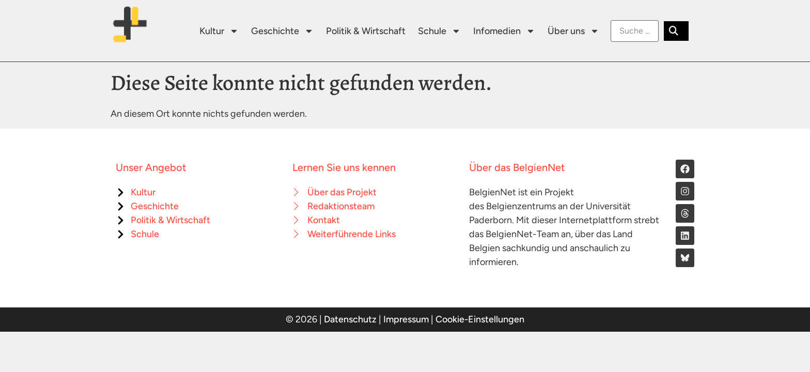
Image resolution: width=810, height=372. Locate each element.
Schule (439, 31)
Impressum (406, 319)
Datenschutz (350, 319)
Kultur (219, 31)
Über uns (573, 31)
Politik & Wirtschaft (366, 31)
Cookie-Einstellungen (479, 319)
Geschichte (282, 31)
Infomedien (504, 31)
